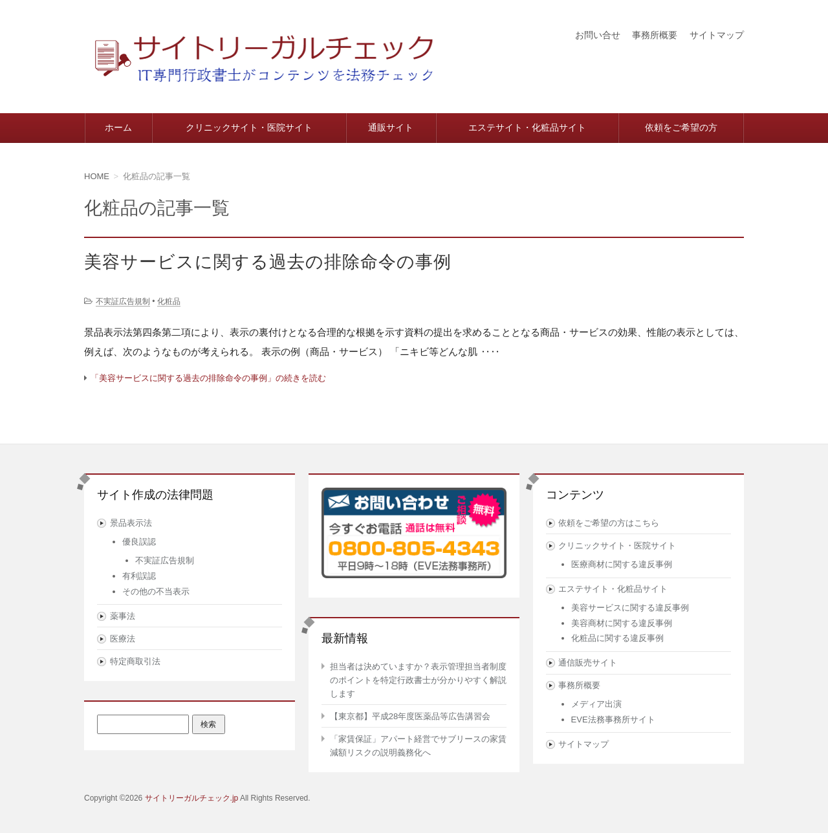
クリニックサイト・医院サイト (249, 127)
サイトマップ (717, 35)
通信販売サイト (587, 662)
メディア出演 (596, 704)
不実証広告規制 (123, 301)
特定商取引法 (135, 661)
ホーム (118, 127)
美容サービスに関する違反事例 (630, 607)
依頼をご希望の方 (681, 127)
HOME (96, 176)
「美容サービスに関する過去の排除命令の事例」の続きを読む (208, 378)
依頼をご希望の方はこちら (608, 523)
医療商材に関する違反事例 (621, 564)
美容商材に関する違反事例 (621, 623)
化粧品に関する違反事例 (617, 638)
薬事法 (122, 616)
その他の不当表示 (156, 591)
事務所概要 (654, 35)
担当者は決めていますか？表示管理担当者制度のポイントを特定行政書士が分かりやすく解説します (418, 680)
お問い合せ (597, 35)
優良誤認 (139, 541)
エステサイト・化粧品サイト (527, 127)
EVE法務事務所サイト (613, 719)
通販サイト (390, 127)
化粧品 (168, 301)
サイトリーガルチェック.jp (192, 798)
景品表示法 (131, 523)
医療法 (122, 639)
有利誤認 (139, 576)
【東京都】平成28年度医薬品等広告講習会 (410, 716)
